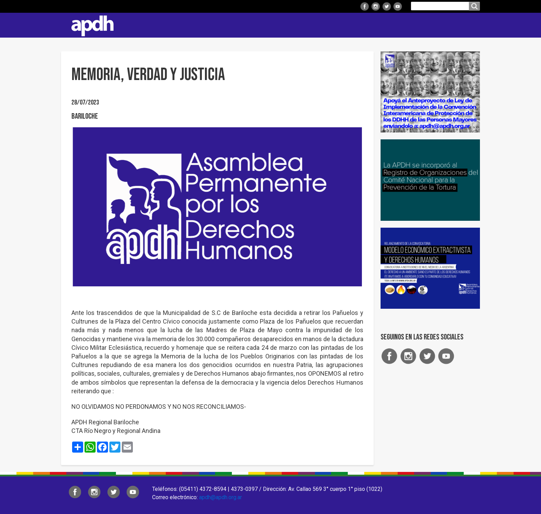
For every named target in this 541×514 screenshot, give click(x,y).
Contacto (471, 25)
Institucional (208, 25)
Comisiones (341, 25)
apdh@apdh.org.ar (220, 497)
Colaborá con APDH (393, 25)
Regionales (253, 25)
